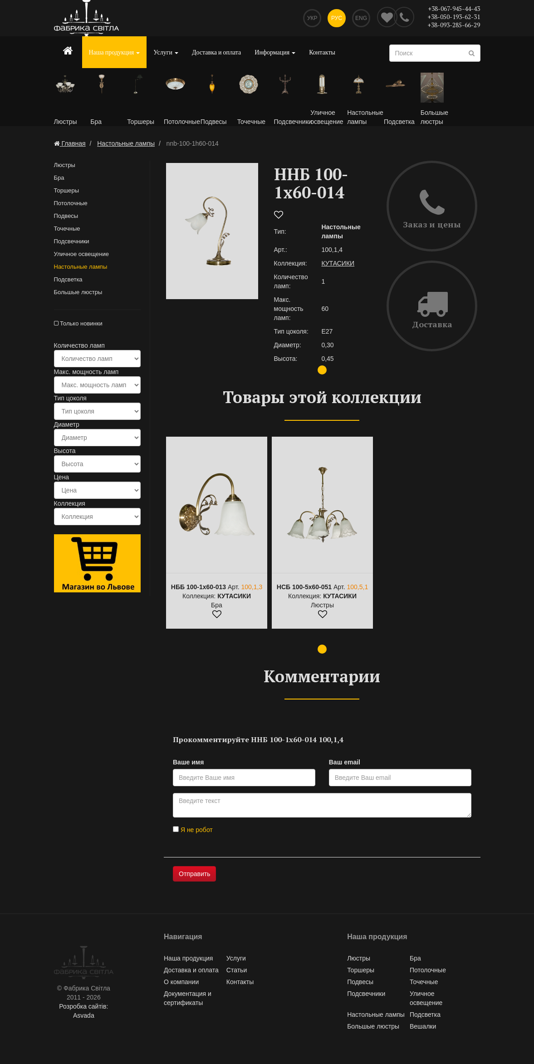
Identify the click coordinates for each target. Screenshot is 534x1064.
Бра (59, 177)
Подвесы (66, 215)
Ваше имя (188, 762)
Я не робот (193, 829)
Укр (312, 18)
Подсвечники (71, 241)
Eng (361, 18)
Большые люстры (78, 292)
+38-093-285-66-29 (453, 24)
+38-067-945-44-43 (454, 8)
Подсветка (68, 279)
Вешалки (423, 1026)
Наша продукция (114, 52)
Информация (275, 52)
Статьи (236, 970)
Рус (336, 18)
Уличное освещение (81, 254)
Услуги (165, 52)
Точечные (67, 228)
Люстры (64, 165)
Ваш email (344, 762)
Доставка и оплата (216, 52)
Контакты (322, 52)
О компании (181, 981)
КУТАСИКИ (337, 263)
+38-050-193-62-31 (453, 16)
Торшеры (66, 190)
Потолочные (71, 203)
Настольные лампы (81, 266)
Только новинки (78, 323)
